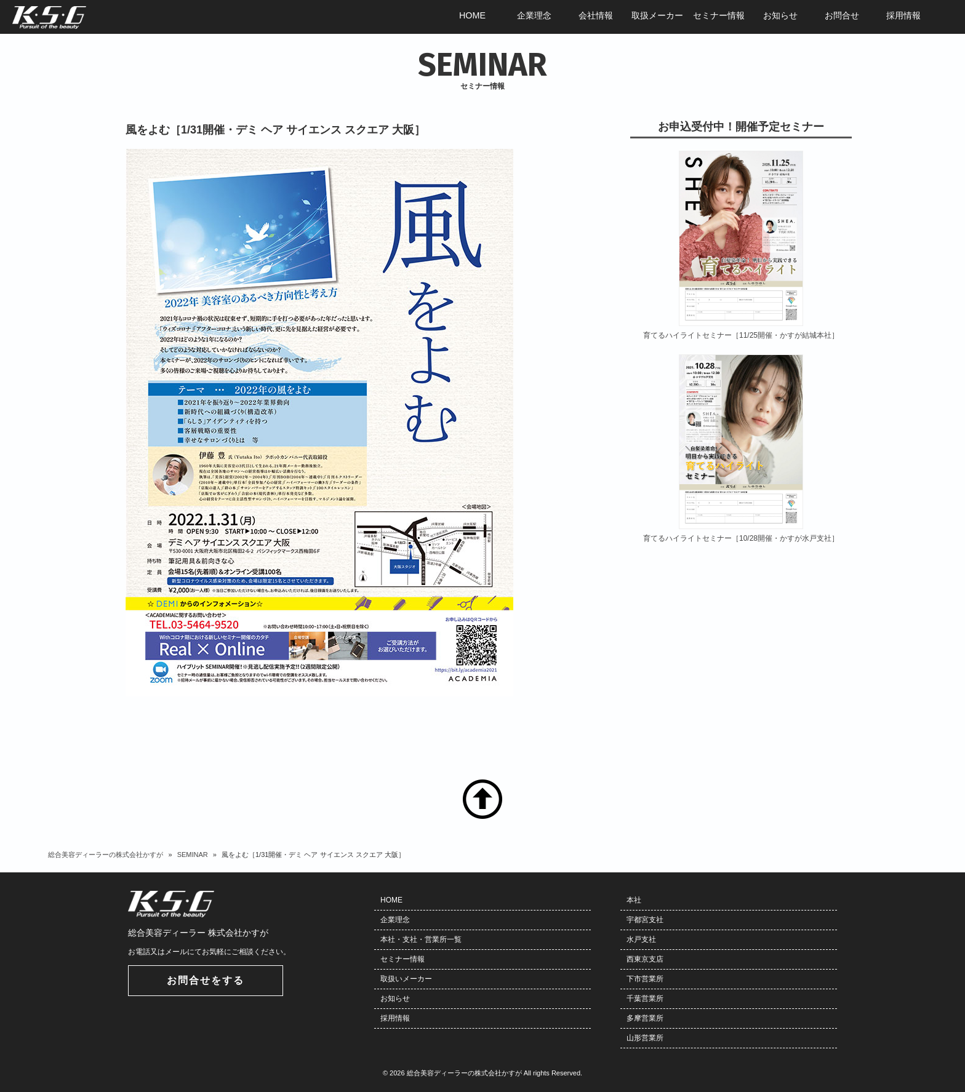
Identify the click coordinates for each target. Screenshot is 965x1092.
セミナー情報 (402, 959)
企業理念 (395, 919)
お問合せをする (205, 980)
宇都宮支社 (645, 919)
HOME (391, 900)
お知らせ (395, 998)
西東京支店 (645, 959)
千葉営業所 (645, 998)
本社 (634, 900)
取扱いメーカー (406, 978)
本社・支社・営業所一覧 (421, 939)
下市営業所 (645, 978)
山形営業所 (645, 1038)
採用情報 (395, 1018)
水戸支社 (641, 939)
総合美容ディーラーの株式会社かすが (105, 854)
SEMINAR (192, 854)
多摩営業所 (645, 1018)
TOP (482, 799)
